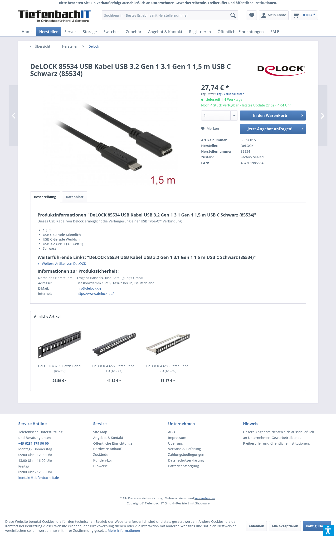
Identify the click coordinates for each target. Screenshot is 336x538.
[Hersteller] (48, 31)
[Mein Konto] (274, 15)
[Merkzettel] (252, 15)
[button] (328, 530)
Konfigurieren (317, 526)
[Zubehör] (134, 31)
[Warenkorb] (304, 15)
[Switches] (111, 31)
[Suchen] (233, 15)
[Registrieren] (200, 31)
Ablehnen (256, 526)
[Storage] (89, 31)
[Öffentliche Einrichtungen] (240, 31)
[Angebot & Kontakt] (165, 31)
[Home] (27, 31)
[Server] (70, 31)
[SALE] (274, 31)
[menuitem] (170, 15)
